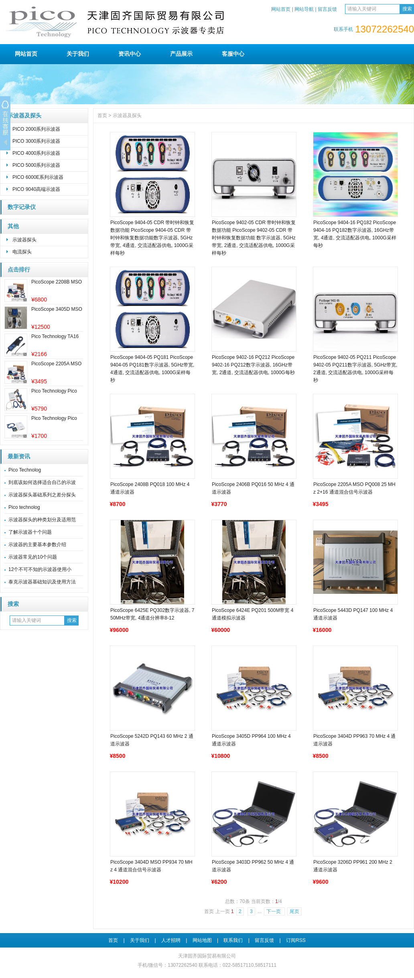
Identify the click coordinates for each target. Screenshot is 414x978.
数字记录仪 (22, 207)
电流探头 (22, 252)
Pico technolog (24, 507)
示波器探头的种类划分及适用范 (42, 519)
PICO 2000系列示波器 (36, 129)
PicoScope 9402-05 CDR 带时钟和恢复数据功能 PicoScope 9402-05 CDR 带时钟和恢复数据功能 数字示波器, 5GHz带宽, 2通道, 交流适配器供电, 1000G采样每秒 (254, 238)
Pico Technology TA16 (55, 336)
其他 (13, 226)
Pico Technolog (24, 470)
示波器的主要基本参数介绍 (37, 544)
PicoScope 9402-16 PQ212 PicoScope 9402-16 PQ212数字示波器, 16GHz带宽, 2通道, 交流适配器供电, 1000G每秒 (253, 364)
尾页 (294, 911)
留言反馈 (327, 9)
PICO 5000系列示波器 (36, 165)
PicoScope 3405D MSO (56, 309)
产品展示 (181, 54)
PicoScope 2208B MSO (56, 282)
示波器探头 (24, 240)
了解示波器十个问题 (30, 532)
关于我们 (78, 54)
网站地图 (202, 940)
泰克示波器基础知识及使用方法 (42, 582)
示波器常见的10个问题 (32, 557)
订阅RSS (296, 940)
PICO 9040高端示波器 (36, 189)
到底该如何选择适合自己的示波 (42, 482)
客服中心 (233, 54)
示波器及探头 (24, 116)
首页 (102, 115)
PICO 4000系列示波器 (36, 153)
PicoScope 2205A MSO (56, 363)
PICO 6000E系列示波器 (37, 177)
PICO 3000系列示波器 (36, 141)
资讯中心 (129, 54)
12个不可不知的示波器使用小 (39, 569)
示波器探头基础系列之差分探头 (42, 495)
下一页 (274, 911)
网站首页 (280, 9)
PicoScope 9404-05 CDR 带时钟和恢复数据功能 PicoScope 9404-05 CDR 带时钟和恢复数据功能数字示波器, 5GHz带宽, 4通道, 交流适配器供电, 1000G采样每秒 (152, 238)
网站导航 (304, 9)
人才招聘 (171, 940)
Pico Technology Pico (54, 391)
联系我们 (233, 940)
